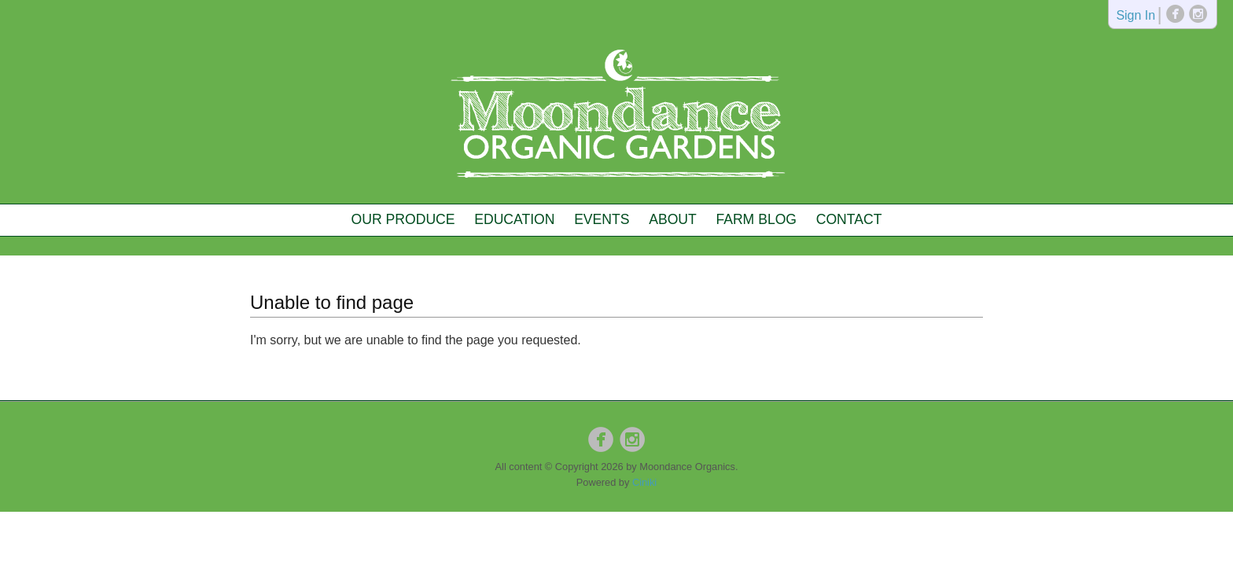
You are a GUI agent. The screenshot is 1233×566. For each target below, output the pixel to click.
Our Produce (403, 219)
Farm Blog (756, 219)
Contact (849, 219)
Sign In (1135, 16)
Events (601, 219)
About (673, 219)
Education (514, 219)
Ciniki (644, 482)
